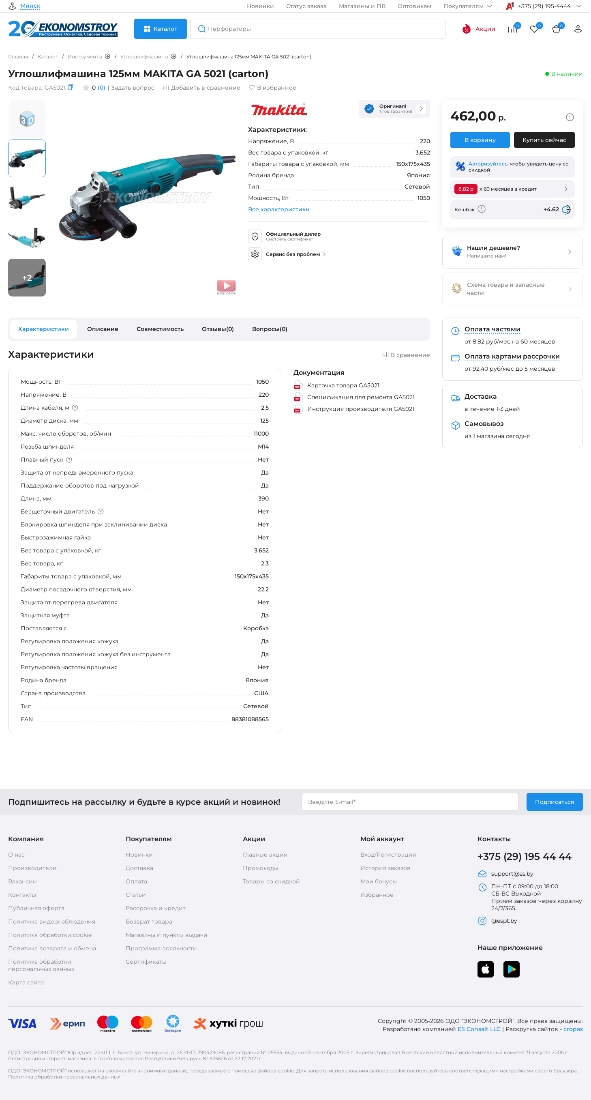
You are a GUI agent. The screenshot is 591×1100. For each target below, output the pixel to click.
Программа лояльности (161, 948)
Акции (478, 29)
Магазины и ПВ (362, 6)
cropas (573, 1029)
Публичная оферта (36, 908)
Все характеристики (279, 209)
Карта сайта (26, 982)
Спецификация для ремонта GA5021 (354, 397)
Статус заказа (306, 6)
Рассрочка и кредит (156, 908)
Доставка (139, 868)
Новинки (260, 6)
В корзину (480, 140)
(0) (101, 87)
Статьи (136, 894)
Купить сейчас (544, 140)
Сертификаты (146, 961)
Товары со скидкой (271, 881)
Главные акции (265, 854)
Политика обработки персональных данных (41, 965)
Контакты (22, 894)
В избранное (272, 87)
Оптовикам (414, 6)
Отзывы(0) (218, 329)
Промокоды (260, 868)
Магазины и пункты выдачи (167, 935)
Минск (30, 6)
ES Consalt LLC (479, 1029)
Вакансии (22, 881)
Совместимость (160, 329)
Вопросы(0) (269, 329)
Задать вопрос (132, 87)
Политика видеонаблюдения (51, 921)
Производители (32, 868)
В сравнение (406, 355)
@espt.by (497, 921)
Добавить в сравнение (201, 87)
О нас (16, 854)
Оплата (136, 881)
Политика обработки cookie (50, 935)
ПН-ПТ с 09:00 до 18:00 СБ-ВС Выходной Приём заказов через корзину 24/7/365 (530, 897)
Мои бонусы (378, 881)
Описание (102, 329)
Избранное (377, 894)
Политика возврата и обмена (52, 948)
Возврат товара (149, 921)
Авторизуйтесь (488, 164)
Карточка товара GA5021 (336, 385)
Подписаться (554, 802)
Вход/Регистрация (388, 854)
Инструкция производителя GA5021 (353, 409)
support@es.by (505, 874)
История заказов (385, 868)
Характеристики (43, 329)
